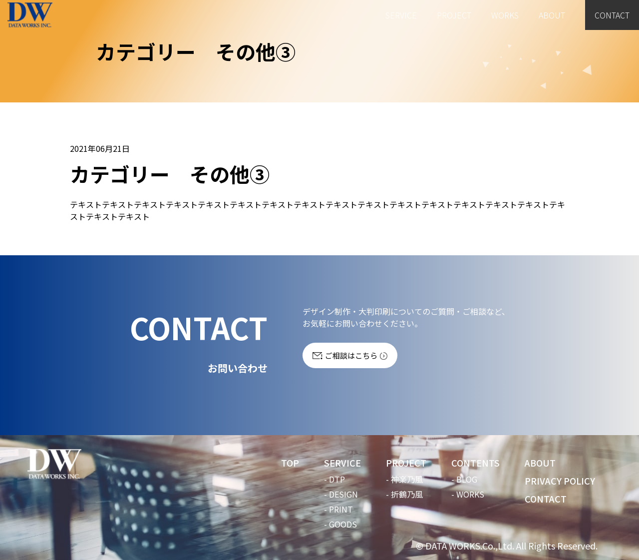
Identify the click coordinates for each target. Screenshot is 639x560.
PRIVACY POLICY (560, 480)
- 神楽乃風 (404, 479)
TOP (290, 462)
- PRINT (338, 509)
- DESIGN (341, 494)
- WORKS (467, 494)
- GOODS (340, 524)
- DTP (334, 479)
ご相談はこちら (351, 355)
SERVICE (400, 15)
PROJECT (453, 15)
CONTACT (611, 15)
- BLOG (464, 479)
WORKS (504, 15)
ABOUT (551, 15)
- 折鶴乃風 (404, 494)
